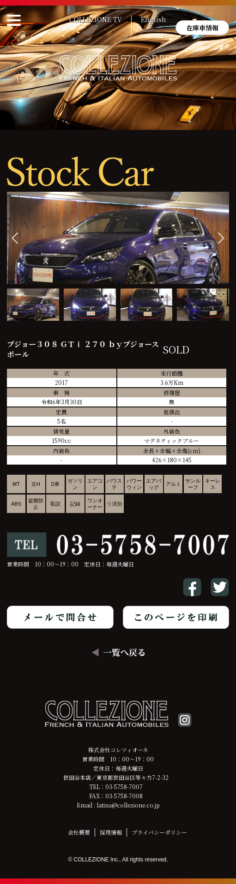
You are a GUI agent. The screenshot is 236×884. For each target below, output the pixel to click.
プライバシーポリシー (159, 832)
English (153, 20)
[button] (221, 238)
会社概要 (79, 832)
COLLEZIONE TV (95, 20)
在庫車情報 (202, 27)
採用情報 (111, 832)
